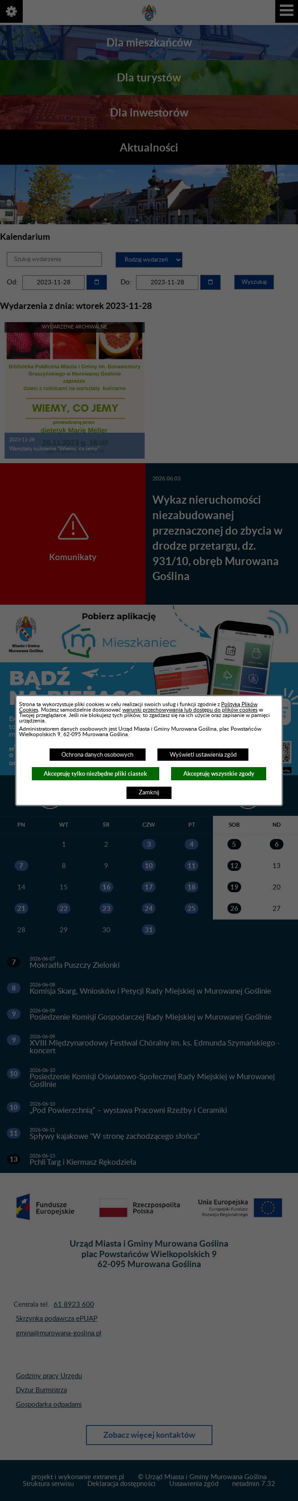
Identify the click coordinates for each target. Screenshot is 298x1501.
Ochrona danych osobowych (97, 755)
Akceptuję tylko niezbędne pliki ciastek (95, 773)
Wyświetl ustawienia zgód (203, 755)
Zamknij (149, 792)
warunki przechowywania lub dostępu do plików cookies (190, 710)
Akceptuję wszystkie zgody (218, 773)
